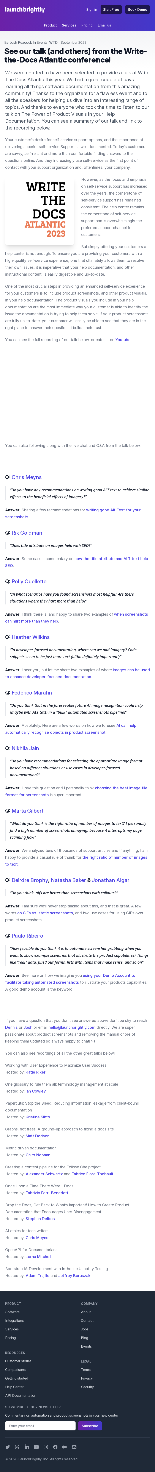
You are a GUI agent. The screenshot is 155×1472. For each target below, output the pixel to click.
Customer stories (18, 1361)
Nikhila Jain (25, 748)
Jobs (85, 1329)
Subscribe (90, 1426)
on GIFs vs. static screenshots (45, 913)
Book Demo (137, 9)
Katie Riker (36, 1072)
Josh (28, 1027)
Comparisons (15, 1369)
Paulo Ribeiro (27, 936)
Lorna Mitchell (38, 1256)
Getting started (16, 1378)
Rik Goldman (27, 533)
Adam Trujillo (37, 1275)
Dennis (11, 1027)
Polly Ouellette (29, 581)
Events (42, 42)
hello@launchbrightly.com (72, 1027)
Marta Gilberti (28, 811)
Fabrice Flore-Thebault (92, 1174)
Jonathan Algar (110, 880)
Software (12, 1312)
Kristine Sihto (38, 1117)
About (86, 1312)
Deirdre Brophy (30, 880)
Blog (84, 1338)
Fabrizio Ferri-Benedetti (47, 1193)
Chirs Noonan (38, 1155)
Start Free (111, 9)
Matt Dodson (37, 1136)
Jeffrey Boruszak (74, 1275)
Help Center (14, 1387)
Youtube (123, 339)
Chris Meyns (27, 477)
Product (50, 25)
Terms (86, 1369)
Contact (87, 1320)
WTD (53, 42)
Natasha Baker (68, 880)
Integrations (14, 1320)
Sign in (91, 9)
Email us (104, 25)
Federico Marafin (32, 693)
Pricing (87, 25)
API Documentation (20, 1395)
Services (69, 25)
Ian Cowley (36, 1091)
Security (87, 1387)
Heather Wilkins (31, 637)
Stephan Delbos (40, 1218)
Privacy (87, 1378)
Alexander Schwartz (44, 1174)
